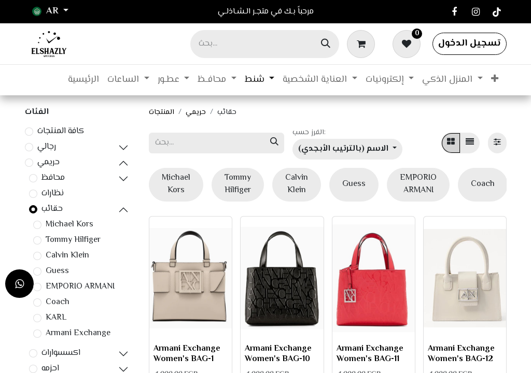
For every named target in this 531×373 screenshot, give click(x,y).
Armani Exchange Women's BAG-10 (278, 353)
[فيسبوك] (454, 12)
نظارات (52, 194)
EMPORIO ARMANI (80, 287)
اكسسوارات (60, 353)
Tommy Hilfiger (73, 240)
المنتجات (161, 112)
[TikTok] (496, 12)
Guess (57, 271)
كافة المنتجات (60, 131)
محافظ (53, 178)
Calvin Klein (67, 256)
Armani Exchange (78, 333)
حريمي (48, 162)
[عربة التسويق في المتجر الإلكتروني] (363, 43)
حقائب (52, 209)
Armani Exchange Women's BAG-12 (461, 353)
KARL (56, 318)
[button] (347, 149)
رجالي (46, 147)
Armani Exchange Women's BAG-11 (370, 353)
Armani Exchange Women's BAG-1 (186, 353)
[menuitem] (83, 80)
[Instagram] (475, 12)
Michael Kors (69, 225)
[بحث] (325, 44)
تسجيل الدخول (469, 43)
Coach (57, 302)
